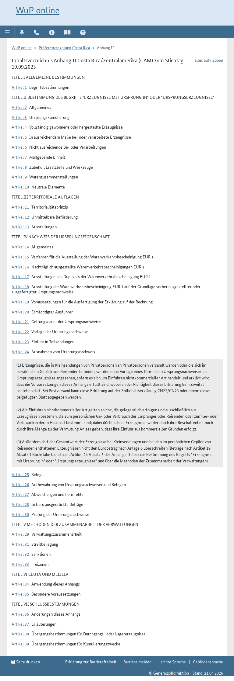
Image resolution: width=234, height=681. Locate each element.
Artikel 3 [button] (19, 117)
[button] (7, 32)
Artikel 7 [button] (19, 157)
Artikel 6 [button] (19, 147)
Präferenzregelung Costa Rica (64, 47)
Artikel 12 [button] (20, 217)
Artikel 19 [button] (20, 302)
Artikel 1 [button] (19, 87)
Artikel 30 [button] (20, 514)
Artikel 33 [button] (20, 564)
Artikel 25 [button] (20, 474)
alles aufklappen (209, 60)
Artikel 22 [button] (20, 331)
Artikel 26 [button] (20, 484)
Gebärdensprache (208, 662)
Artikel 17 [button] (20, 276)
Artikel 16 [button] (20, 267)
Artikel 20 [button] (20, 312)
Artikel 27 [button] (20, 494)
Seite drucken (25, 662)
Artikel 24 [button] (20, 351)
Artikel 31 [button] (20, 544)
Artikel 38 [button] (20, 634)
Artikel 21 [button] (20, 321)
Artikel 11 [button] (20, 207)
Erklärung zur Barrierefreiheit (90, 662)
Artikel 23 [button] (20, 341)
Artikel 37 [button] (20, 624)
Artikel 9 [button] (19, 177)
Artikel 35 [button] (20, 594)
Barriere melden (137, 662)
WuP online (37, 10)
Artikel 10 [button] (20, 187)
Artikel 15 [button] (20, 257)
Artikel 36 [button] (20, 614)
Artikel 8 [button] (19, 167)
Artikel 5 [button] (19, 137)
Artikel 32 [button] (20, 554)
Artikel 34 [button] (20, 584)
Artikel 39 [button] (20, 644)
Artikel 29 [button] (20, 534)
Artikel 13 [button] (20, 226)
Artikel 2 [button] (19, 107)
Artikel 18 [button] (20, 286)
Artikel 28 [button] (20, 504)
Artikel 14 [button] (20, 247)
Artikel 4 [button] (19, 127)
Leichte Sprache (172, 662)
